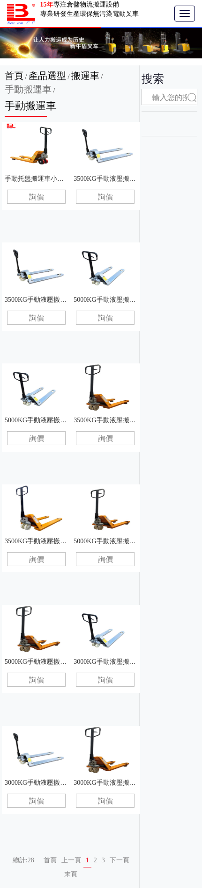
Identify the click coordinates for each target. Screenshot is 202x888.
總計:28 (23, 860)
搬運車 (85, 76)
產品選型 (47, 76)
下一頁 (119, 860)
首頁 (14, 76)
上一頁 (71, 860)
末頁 (70, 874)
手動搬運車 (28, 89)
